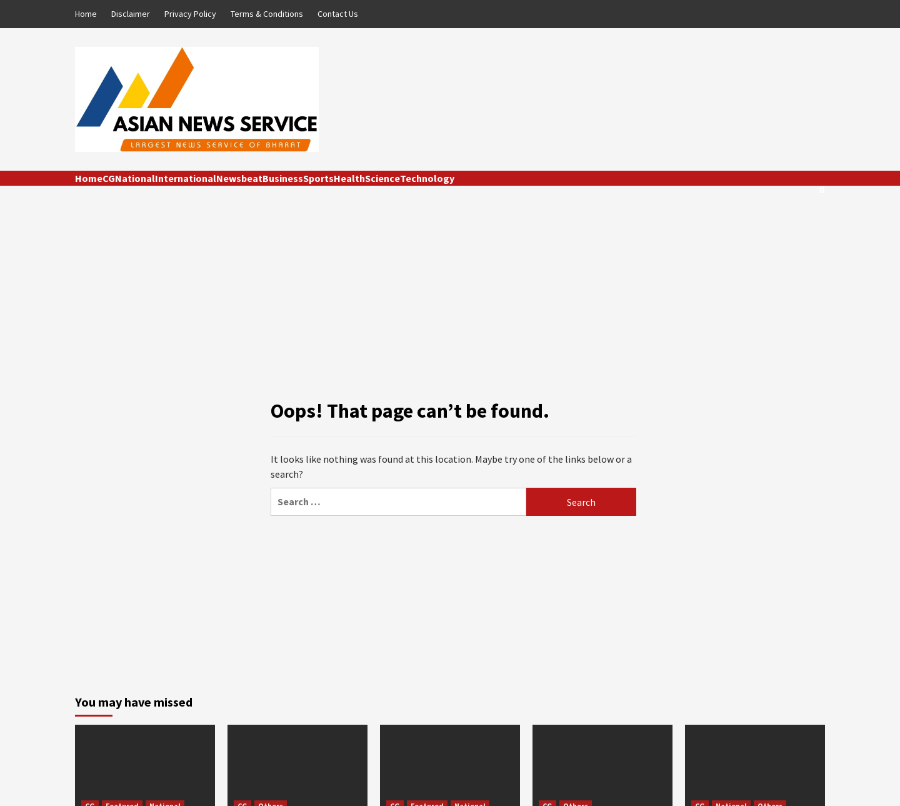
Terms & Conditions (267, 13)
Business (282, 178)
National (135, 178)
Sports (318, 178)
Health (349, 178)
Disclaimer (130, 13)
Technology (427, 178)
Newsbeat (239, 178)
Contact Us (338, 13)
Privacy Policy (190, 13)
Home (86, 13)
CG (108, 178)
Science (382, 178)
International (185, 178)
